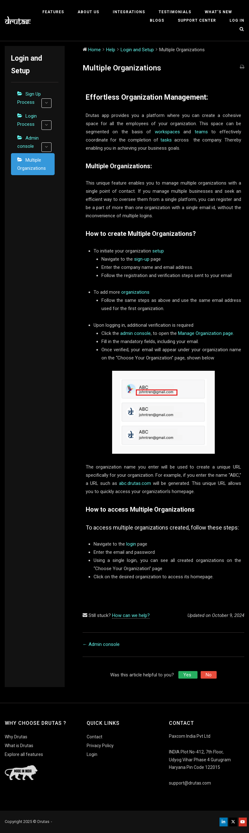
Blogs (157, 20)
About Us (88, 12)
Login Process (34, 121)
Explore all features (24, 754)
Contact (94, 736)
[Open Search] (241, 29)
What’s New (218, 12)
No (209, 675)
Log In (237, 20)
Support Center (197, 20)
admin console (135, 333)
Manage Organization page (205, 333)
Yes (187, 675)
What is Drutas (19, 745)
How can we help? (131, 615)
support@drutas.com (190, 783)
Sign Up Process (34, 99)
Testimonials (175, 12)
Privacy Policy (100, 745)
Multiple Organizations (31, 164)
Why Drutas (16, 736)
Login (92, 754)
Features (53, 12)
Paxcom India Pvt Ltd (189, 736)
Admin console (34, 143)
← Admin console (101, 644)
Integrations (129, 12)
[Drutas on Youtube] (243, 822)
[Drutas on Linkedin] (223, 822)
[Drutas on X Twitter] (233, 822)
